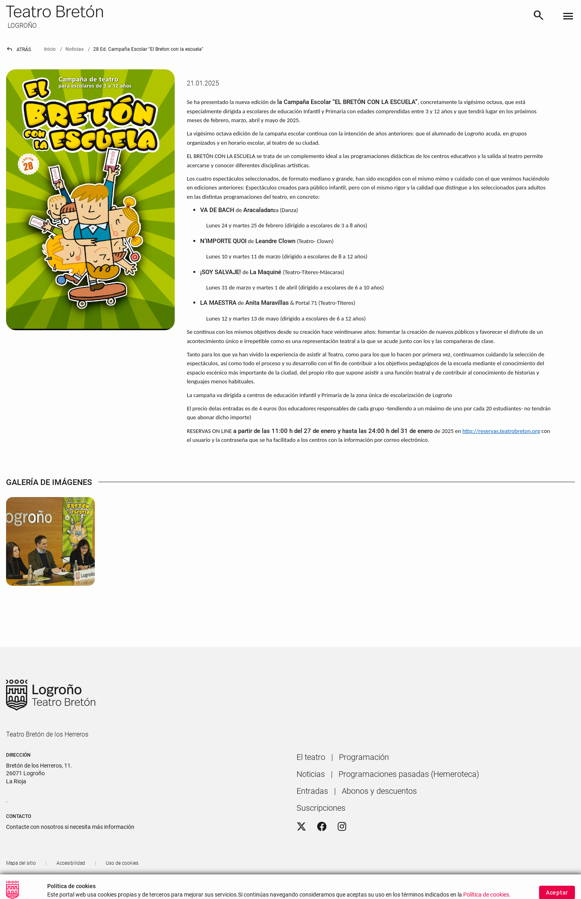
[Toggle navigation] (568, 16)
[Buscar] (538, 17)
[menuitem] (311, 757)
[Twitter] (301, 826)
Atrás (18, 49)
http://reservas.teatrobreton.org (501, 431)
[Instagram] (342, 826)
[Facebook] (322, 826)
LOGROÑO (21, 25)
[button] (563, 882)
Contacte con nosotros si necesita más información (70, 827)
